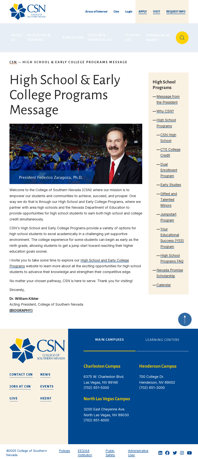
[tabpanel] (136, 393)
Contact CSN (21, 372)
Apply (143, 11)
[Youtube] (189, 450)
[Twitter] (175, 450)
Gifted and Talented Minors (168, 196)
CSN (13, 59)
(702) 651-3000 (152, 385)
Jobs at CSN (20, 384)
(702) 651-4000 (96, 417)
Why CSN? (165, 108)
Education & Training (39, 36)
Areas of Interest (96, 11)
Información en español (158, 36)
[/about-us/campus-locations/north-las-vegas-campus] (108, 396)
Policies (64, 448)
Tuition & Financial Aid (100, 36)
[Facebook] (167, 450)
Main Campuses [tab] (109, 337)
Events (47, 384)
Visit (156, 11)
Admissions (73, 36)
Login (128, 11)
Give (116, 11)
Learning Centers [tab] (162, 337)
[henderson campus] (164, 364)
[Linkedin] (160, 450)
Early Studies (170, 182)
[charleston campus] (108, 364)
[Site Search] (182, 36)
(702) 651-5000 (96, 385)
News (45, 372)
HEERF (45, 396)
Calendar (164, 282)
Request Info (175, 11)
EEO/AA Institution (85, 450)
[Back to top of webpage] (185, 321)
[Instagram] (182, 450)
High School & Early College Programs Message (75, 59)
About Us (17, 36)
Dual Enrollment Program (168, 167)
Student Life (133, 36)
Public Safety (110, 450)
